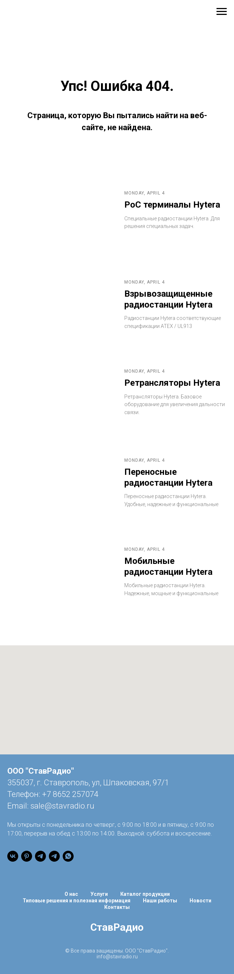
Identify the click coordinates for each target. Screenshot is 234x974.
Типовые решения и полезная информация (76, 900)
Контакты (117, 907)
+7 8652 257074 (70, 794)
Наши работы (160, 900)
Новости (200, 900)
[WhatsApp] (68, 856)
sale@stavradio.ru (62, 805)
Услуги (99, 894)
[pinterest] (26, 856)
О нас (71, 894)
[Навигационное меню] (222, 11)
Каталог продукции (145, 894)
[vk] (12, 856)
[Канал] (40, 856)
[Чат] (54, 856)
